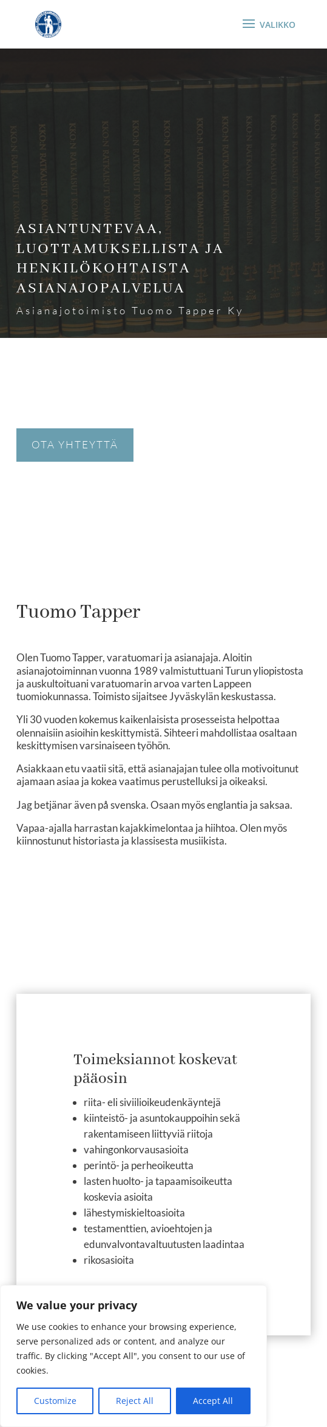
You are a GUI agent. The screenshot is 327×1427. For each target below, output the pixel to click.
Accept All (213, 1400)
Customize (55, 1400)
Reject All (134, 1400)
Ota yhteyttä (75, 444)
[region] (133, 1356)
